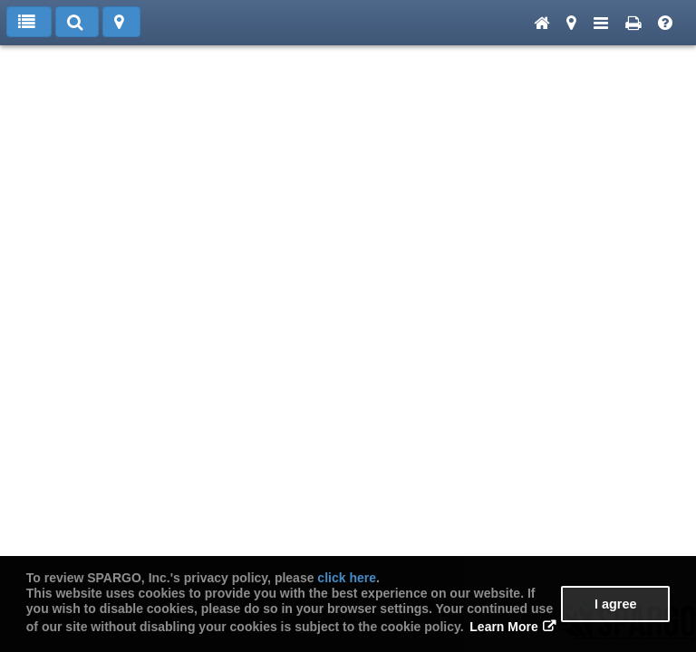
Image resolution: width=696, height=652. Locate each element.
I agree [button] (615, 604)
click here (346, 577)
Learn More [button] (503, 626)
